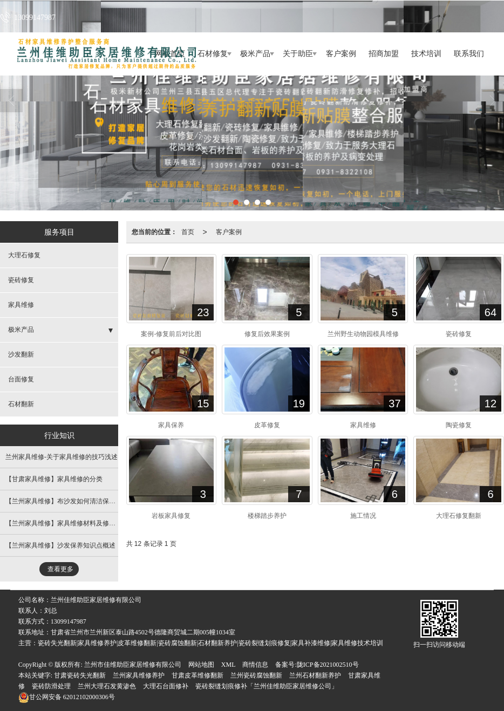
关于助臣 (298, 54)
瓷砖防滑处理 (51, 686)
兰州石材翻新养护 (315, 675)
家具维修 (21, 305)
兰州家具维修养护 (139, 675)
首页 (187, 232)
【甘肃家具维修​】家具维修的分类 (54, 479)
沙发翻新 (21, 354)
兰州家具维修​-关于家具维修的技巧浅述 (61, 457)
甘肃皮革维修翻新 (197, 675)
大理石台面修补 (165, 686)
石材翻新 (21, 404)
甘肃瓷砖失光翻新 (80, 675)
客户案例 (341, 54)
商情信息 (255, 664)
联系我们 (469, 54)
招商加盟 (384, 54)
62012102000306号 (66, 697)
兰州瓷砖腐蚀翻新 (256, 675)
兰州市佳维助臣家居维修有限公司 (132, 664)
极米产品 (255, 54)
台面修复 (21, 379)
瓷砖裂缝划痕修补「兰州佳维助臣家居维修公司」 (266, 686)
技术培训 (426, 54)
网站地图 (201, 664)
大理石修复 (24, 255)
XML (228, 664)
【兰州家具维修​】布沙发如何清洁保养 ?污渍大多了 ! (80, 501)
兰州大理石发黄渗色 (107, 686)
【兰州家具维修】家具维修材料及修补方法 (66, 523)
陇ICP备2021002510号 (328, 664)
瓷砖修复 (21, 280)
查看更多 (60, 569)
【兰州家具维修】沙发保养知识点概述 (60, 545)
